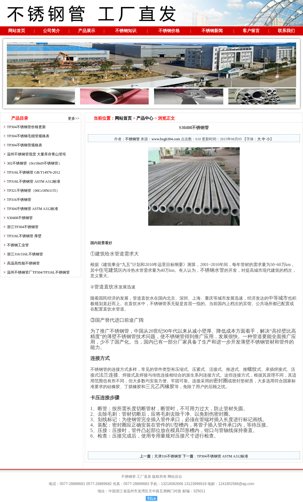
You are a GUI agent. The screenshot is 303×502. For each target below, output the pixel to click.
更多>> (73, 118)
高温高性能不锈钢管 (23, 263)
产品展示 (86, 30)
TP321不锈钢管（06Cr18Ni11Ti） (33, 190)
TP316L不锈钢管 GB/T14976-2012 (33, 172)
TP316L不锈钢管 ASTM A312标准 (34, 181)
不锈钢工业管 (18, 245)
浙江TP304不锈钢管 (22, 227)
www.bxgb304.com (166, 139)
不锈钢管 (132, 139)
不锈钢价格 (169, 30)
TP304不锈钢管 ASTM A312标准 (32, 209)
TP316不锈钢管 (19, 200)
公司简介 (51, 30)
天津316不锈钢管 (167, 456)
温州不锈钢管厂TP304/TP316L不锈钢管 (38, 272)
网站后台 (175, 476)
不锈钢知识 (125, 30)
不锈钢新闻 (212, 30)
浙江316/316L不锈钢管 (25, 254)
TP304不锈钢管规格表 (24, 145)
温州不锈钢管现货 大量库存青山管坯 (36, 154)
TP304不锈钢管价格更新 (26, 127)
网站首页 (16, 30)
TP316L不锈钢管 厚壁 (24, 236)
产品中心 (144, 118)
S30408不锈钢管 (20, 218)
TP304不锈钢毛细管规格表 (28, 136)
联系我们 (286, 30)
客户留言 (251, 30)
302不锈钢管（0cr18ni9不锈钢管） (34, 163)
